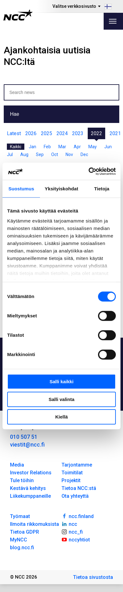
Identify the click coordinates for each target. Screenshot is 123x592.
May (92, 146)
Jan (32, 146)
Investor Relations (31, 473)
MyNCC (18, 540)
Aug (24, 154)
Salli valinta (62, 399)
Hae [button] (14, 114)
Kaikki (15, 146)
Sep (40, 154)
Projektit (71, 480)
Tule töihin (22, 480)
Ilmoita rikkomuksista (34, 524)
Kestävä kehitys (28, 488)
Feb (47, 146)
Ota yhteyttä (75, 496)
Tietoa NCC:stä (79, 488)
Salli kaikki (62, 381)
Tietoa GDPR (24, 532)
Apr (77, 146)
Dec (84, 154)
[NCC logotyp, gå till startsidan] (18, 15)
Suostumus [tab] (21, 188)
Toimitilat (72, 473)
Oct (54, 154)
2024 (62, 133)
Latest (14, 133)
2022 (96, 133)
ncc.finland (78, 515)
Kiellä (61, 416)
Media (17, 465)
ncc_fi (72, 531)
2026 (31, 133)
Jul (10, 154)
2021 (115, 133)
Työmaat (20, 516)
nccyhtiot (76, 539)
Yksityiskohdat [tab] (61, 188)
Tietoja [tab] (101, 188)
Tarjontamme (77, 465)
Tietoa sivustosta (93, 577)
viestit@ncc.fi (27, 444)
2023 (77, 133)
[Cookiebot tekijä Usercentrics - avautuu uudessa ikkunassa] (89, 171)
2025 (46, 133)
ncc (69, 523)
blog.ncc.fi (22, 547)
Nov (69, 154)
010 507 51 (23, 436)
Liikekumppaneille (30, 496)
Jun (108, 146)
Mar (62, 146)
